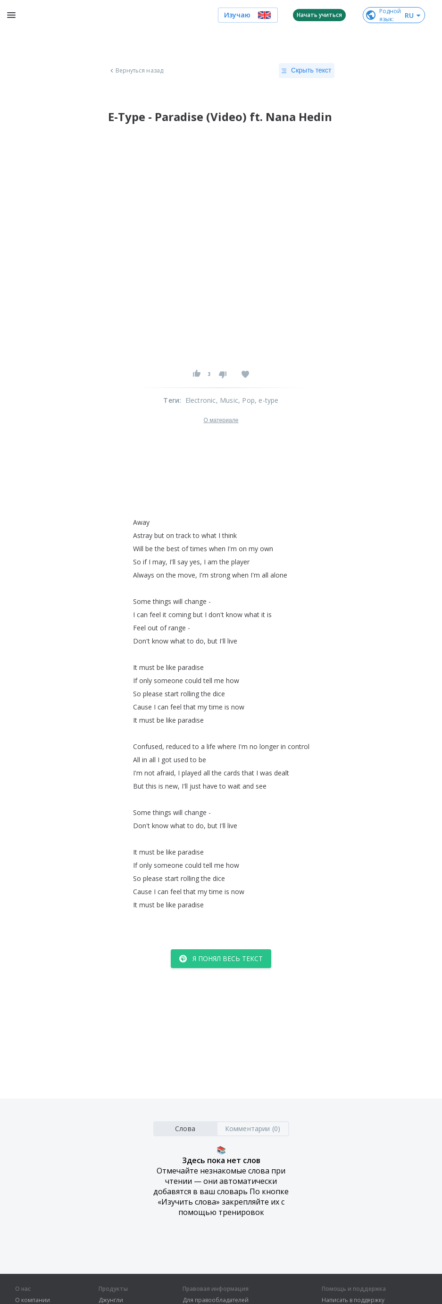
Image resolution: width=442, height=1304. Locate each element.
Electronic (200, 400)
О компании (32, 1300)
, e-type (267, 400)
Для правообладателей (216, 1300)
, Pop (246, 400)
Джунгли (111, 1300)
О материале (220, 420)
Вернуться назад (136, 70)
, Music (227, 400)
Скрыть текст (306, 70)
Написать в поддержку (353, 1300)
